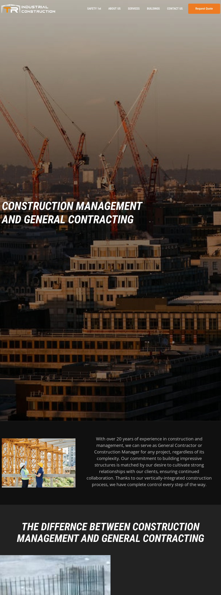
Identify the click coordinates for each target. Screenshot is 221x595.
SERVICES (134, 8)
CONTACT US (175, 8)
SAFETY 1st (94, 8)
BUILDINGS (153, 8)
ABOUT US (114, 8)
